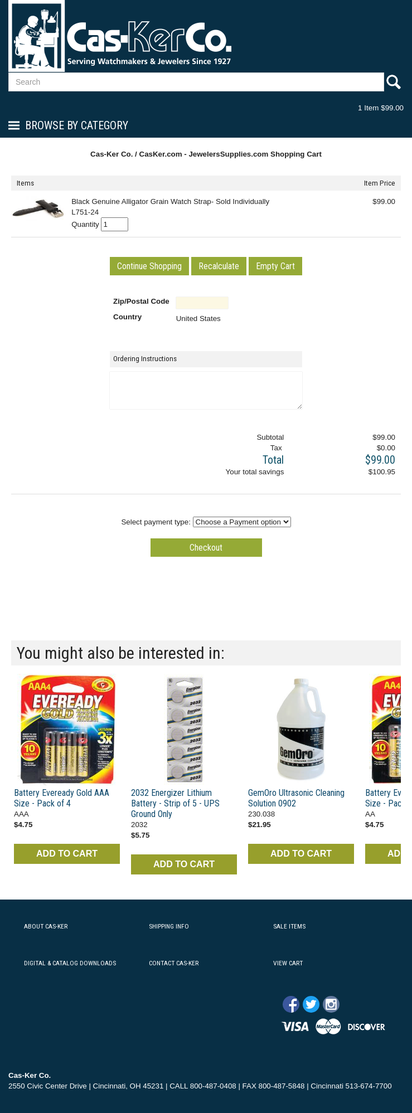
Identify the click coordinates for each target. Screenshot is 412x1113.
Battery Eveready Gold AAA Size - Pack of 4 (61, 798)
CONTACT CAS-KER (173, 963)
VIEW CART (288, 963)
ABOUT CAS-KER (45, 926)
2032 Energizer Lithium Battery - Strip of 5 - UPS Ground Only (175, 803)
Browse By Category (76, 125)
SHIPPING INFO (169, 926)
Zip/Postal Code (141, 301)
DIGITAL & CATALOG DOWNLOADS (70, 963)
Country (127, 317)
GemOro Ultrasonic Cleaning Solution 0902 (296, 798)
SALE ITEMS (289, 926)
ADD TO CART (67, 853)
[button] (149, 266)
